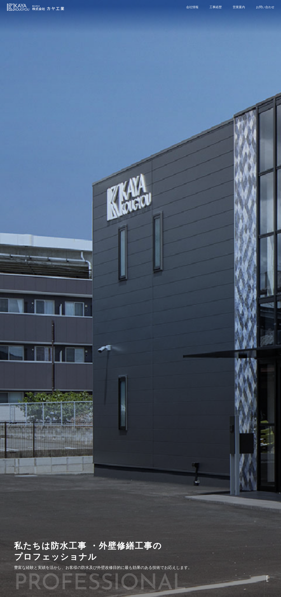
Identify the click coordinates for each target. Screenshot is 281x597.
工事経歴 (215, 7)
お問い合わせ (265, 7)
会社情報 (192, 7)
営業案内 (239, 7)
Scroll (267, 578)
